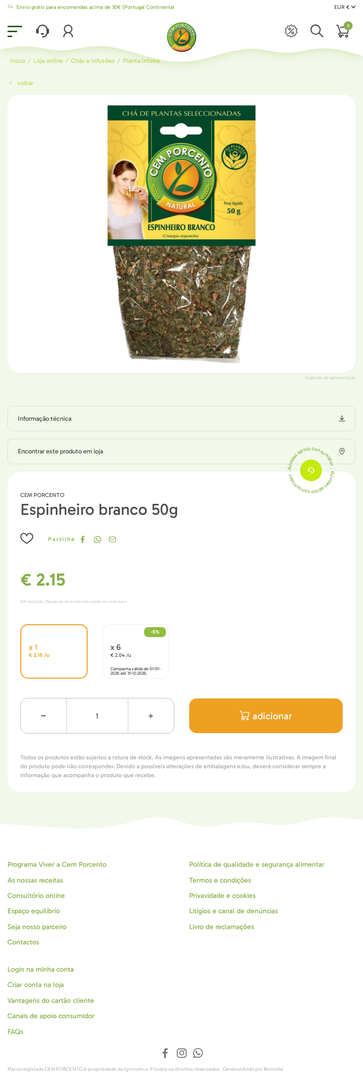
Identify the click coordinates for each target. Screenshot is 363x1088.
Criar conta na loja (35, 985)
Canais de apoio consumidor (51, 1016)
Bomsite (273, 1069)
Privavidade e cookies (222, 895)
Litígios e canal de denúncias (233, 911)
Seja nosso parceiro (36, 927)
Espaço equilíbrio (33, 911)
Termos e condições (220, 880)
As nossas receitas (35, 880)
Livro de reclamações (221, 927)
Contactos (23, 942)
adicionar (266, 716)
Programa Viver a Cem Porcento (56, 864)
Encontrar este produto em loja (60, 451)
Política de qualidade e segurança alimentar (256, 864)
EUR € (345, 7)
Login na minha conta (40, 969)
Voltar (20, 83)
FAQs (15, 1032)
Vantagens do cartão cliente (50, 1000)
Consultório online (36, 895)
